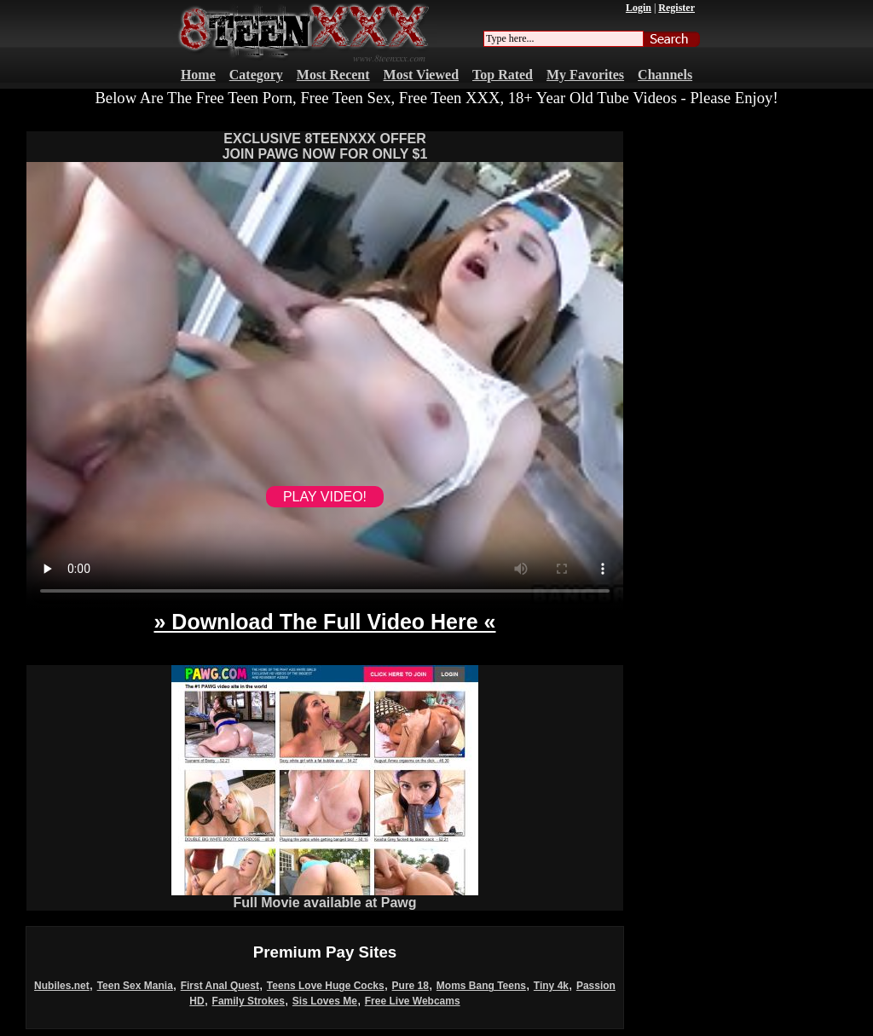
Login (638, 8)
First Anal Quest (220, 986)
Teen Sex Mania (135, 986)
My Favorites (585, 74)
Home (198, 74)
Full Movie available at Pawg (324, 896)
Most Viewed (421, 74)
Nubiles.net (62, 986)
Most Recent (333, 74)
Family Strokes (248, 1001)
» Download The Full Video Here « (324, 622)
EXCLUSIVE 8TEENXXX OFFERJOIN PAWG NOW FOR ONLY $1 (325, 146)
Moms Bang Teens (481, 986)
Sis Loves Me (324, 1001)
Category (256, 74)
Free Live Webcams (412, 1001)
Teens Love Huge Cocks (325, 986)
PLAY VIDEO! (325, 496)
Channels (665, 74)
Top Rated (502, 74)
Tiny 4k (551, 986)
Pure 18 (410, 986)
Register (676, 8)
